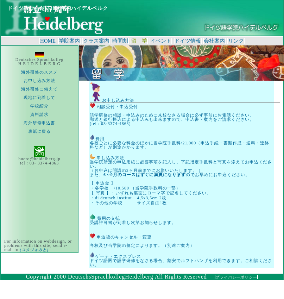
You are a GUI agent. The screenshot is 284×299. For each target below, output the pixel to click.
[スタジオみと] (33, 250)
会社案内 (214, 41)
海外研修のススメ (39, 72)
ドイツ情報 (188, 41)
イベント (160, 41)
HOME (48, 41)
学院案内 (69, 41)
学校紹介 (39, 106)
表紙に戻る (39, 131)
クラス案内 (96, 41)
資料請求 (39, 114)
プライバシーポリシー (236, 277)
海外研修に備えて (39, 89)
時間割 (120, 41)
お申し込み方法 (40, 80)
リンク (236, 41)
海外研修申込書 (40, 122)
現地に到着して (40, 97)
